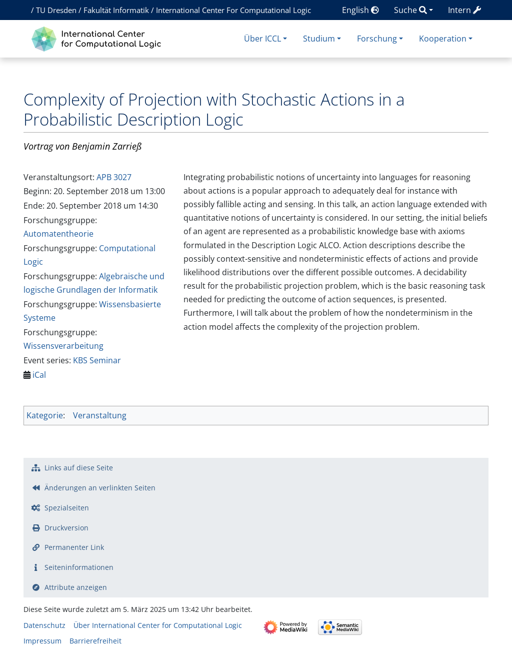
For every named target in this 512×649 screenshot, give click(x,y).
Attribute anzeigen (75, 587)
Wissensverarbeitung (64, 345)
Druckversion (66, 527)
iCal (39, 374)
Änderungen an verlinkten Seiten (100, 487)
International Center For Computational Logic (233, 10)
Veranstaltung (99, 415)
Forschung (377, 38)
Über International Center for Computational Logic (158, 625)
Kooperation (442, 38)
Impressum (43, 640)
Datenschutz (45, 625)
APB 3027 (114, 177)
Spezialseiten (66, 507)
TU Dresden (56, 10)
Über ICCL (262, 38)
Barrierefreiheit (96, 640)
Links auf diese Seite (78, 467)
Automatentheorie (59, 233)
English (360, 10)
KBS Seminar (97, 360)
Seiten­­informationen (79, 567)
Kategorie (44, 415)
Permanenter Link (74, 547)
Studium (319, 38)
